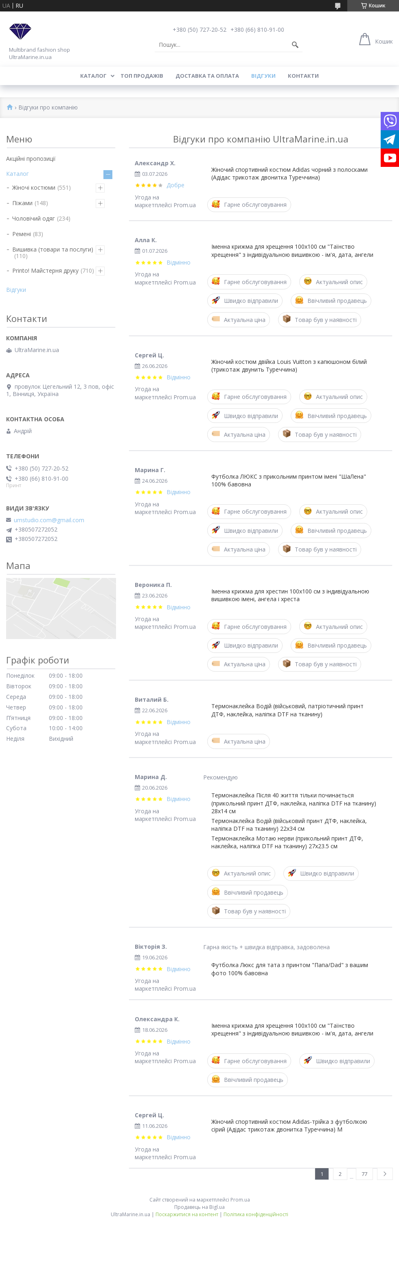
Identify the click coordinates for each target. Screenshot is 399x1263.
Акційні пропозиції (31, 158)
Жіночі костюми (33, 187)
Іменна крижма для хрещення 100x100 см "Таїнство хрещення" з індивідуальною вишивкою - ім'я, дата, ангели (292, 250)
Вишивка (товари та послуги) (52, 249)
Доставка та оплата (207, 75)
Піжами (22, 203)
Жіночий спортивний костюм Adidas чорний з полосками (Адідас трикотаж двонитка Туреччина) (289, 173)
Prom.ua (240, 1199)
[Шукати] (295, 45)
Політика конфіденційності (256, 1214)
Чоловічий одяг (33, 218)
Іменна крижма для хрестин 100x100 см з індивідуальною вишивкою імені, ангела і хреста (290, 595)
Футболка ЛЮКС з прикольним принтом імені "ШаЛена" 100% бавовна (288, 480)
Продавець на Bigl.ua (199, 1207)
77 (364, 1174)
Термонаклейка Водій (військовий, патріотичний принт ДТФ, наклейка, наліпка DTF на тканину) (287, 710)
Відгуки (263, 75)
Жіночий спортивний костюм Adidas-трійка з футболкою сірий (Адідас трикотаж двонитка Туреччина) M (289, 1125)
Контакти (303, 75)
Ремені (21, 234)
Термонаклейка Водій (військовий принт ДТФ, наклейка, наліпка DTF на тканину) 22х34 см (289, 824)
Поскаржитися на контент (187, 1214)
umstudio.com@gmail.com (49, 520)
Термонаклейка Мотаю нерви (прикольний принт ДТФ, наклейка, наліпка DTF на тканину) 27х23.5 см (287, 842)
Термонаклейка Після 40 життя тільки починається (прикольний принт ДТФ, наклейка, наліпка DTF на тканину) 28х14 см (293, 803)
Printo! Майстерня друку (45, 270)
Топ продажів (142, 75)
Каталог (93, 75)
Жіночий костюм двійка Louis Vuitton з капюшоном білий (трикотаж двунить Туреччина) (289, 365)
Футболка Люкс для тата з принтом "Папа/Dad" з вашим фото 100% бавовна (289, 968)
